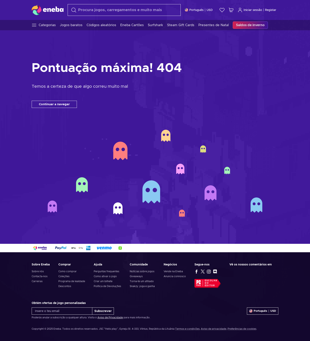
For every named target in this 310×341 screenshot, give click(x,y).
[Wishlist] (222, 10)
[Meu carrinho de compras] (231, 10)
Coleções (63, 276)
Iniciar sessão (250, 10)
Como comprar (67, 271)
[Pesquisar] (124, 10)
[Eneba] (48, 10)
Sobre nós (38, 271)
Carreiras (37, 281)
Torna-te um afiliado (142, 281)
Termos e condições (187, 329)
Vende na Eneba (173, 271)
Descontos (64, 286)
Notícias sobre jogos (142, 271)
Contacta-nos (39, 276)
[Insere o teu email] (62, 311)
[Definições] (199, 10)
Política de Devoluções (107, 286)
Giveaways (136, 276)
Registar (270, 10)
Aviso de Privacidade (110, 317)
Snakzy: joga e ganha (142, 286)
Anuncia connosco (175, 276)
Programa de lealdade (71, 281)
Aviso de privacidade (213, 329)
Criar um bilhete (103, 281)
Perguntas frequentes (106, 271)
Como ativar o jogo (105, 276)
